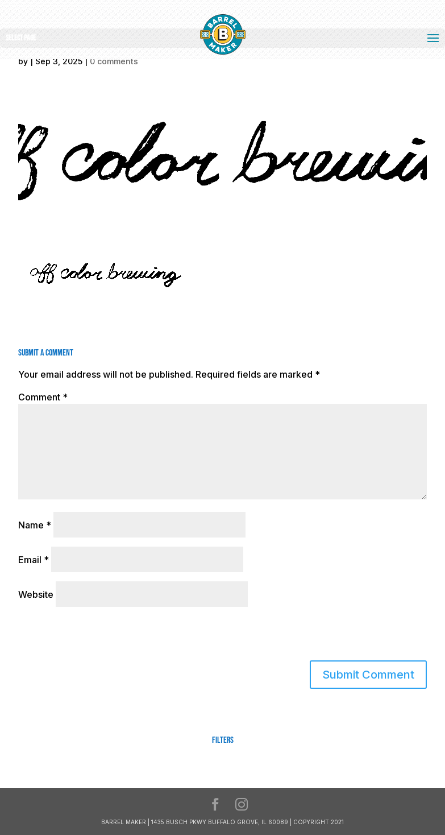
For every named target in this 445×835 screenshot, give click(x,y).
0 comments (114, 61)
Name (34, 525)
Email (33, 559)
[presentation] (96, 636)
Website (35, 594)
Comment (43, 397)
